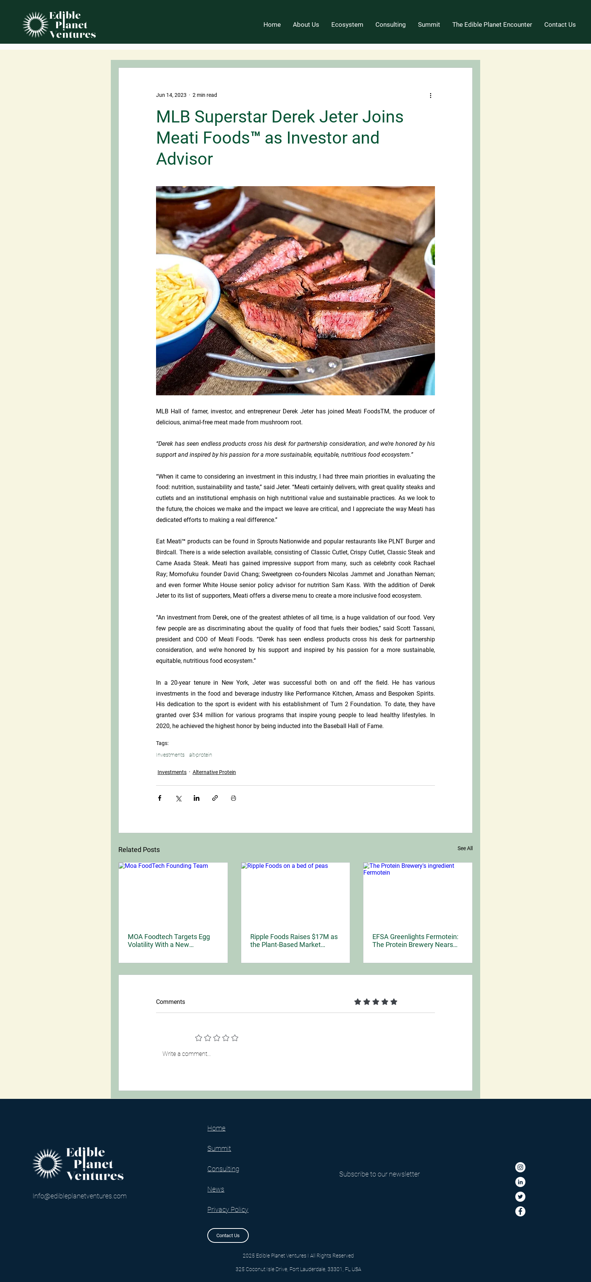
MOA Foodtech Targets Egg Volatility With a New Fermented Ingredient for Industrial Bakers (169, 940)
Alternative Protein (214, 772)
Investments (170, 755)
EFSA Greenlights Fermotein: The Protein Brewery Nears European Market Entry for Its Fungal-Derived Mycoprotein (416, 940)
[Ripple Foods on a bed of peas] (295, 893)
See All (465, 848)
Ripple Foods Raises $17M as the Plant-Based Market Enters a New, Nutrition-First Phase (294, 940)
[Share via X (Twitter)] (178, 798)
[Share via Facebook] (159, 798)
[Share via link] (215, 798)
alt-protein (200, 755)
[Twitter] (520, 1197)
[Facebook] (520, 1211)
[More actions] (430, 94)
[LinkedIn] (520, 1182)
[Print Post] (233, 798)
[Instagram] (520, 1167)
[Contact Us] (228, 1235)
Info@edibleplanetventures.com (79, 1196)
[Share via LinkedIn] (196, 798)
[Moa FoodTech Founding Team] (173, 893)
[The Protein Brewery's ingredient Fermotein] (417, 893)
